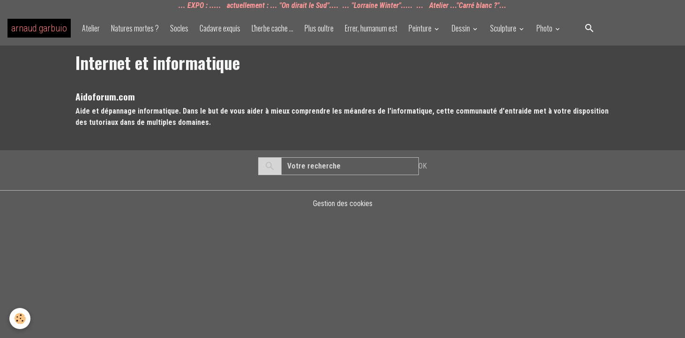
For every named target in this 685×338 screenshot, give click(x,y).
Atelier (91, 28)
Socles (179, 28)
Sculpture (504, 28)
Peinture (421, 28)
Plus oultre (319, 28)
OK (422, 165)
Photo (545, 28)
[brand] (39, 28)
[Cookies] (19, 318)
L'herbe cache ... (272, 28)
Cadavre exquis (220, 28)
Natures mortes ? (135, 28)
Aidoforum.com (105, 96)
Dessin (461, 28)
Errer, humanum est (371, 28)
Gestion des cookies (342, 203)
